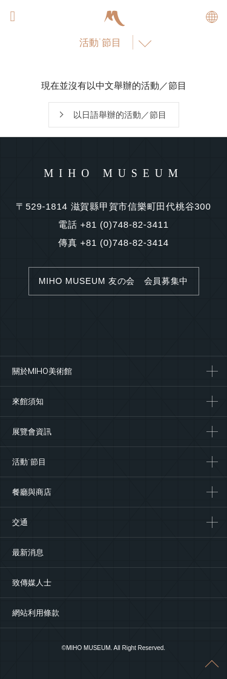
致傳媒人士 (31, 582)
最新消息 (28, 552)
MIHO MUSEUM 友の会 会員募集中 (113, 281)
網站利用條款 (35, 612)
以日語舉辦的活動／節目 (119, 115)
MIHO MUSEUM (113, 173)
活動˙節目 (100, 42)
